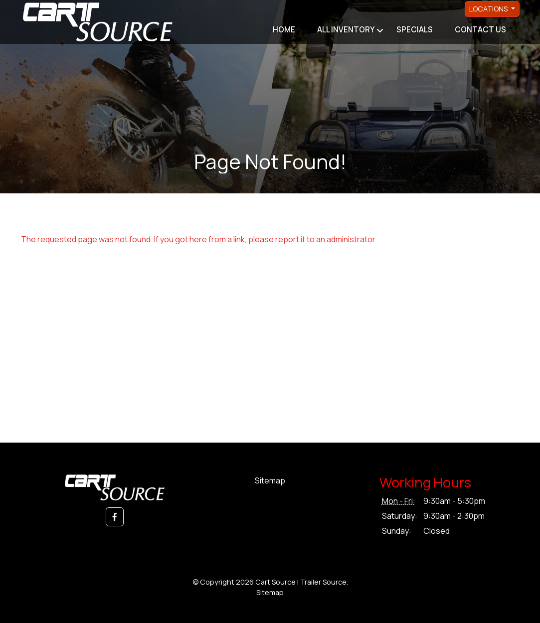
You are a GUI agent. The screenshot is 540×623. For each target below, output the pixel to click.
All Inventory (345, 29)
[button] (115, 516)
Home (284, 29)
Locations (489, 8)
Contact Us (480, 29)
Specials (414, 29)
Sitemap (270, 480)
